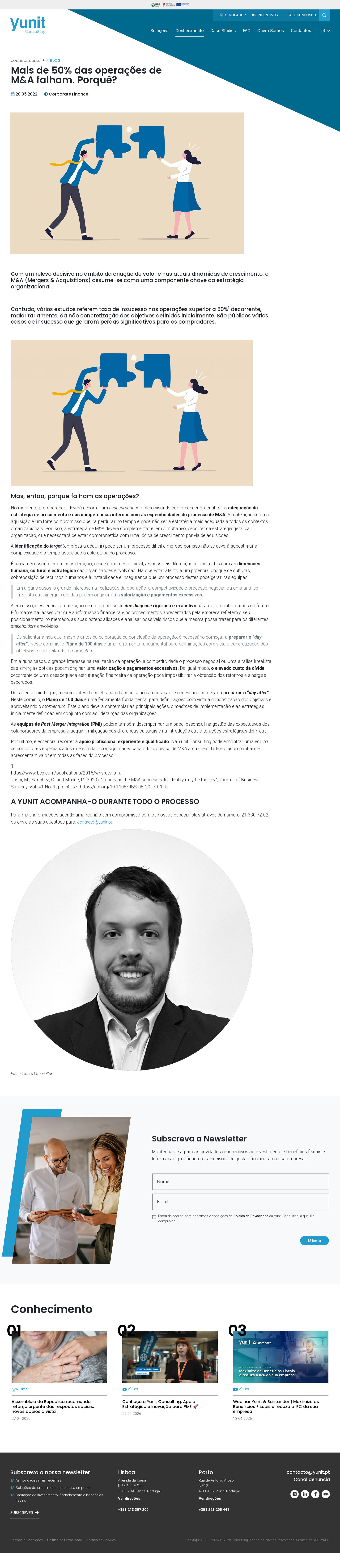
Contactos (301, 30)
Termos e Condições (27, 1540)
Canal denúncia (312, 1479)
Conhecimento (189, 30)
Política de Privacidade (251, 1216)
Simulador (233, 15)
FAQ (247, 30)
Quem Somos (270, 30)
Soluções (159, 30)
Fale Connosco (301, 15)
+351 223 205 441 (214, 1509)
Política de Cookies (101, 1540)
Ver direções (129, 1498)
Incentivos (265, 15)
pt (325, 30)
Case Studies (223, 30)
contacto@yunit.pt (95, 822)
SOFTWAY (320, 1540)
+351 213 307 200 (133, 1509)
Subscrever (24, 1513)
